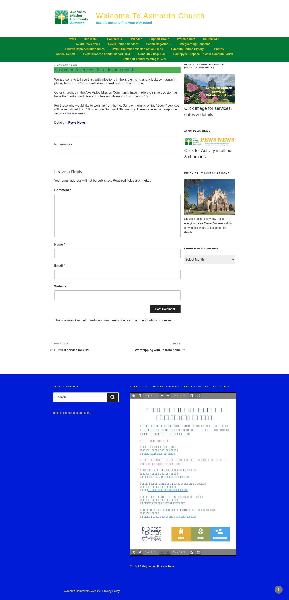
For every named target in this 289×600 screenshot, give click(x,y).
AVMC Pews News (88, 44)
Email (59, 265)
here (171, 566)
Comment (62, 190)
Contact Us (114, 39)
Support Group (159, 39)
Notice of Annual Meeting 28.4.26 (144, 59)
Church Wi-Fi (211, 39)
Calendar (136, 39)
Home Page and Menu (77, 412)
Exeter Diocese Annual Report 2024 (106, 54)
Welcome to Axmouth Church (150, 16)
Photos (219, 49)
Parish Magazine (159, 44)
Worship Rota (186, 39)
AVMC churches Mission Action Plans (137, 49)
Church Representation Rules (85, 49)
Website (66, 144)
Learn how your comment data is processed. (141, 320)
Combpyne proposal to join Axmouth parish (203, 54)
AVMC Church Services (123, 44)
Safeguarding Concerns (196, 44)
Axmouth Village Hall (152, 54)
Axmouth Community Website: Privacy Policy (92, 591)
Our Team (92, 39)
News (72, 39)
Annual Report (65, 54)
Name (59, 244)
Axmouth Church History (189, 49)
